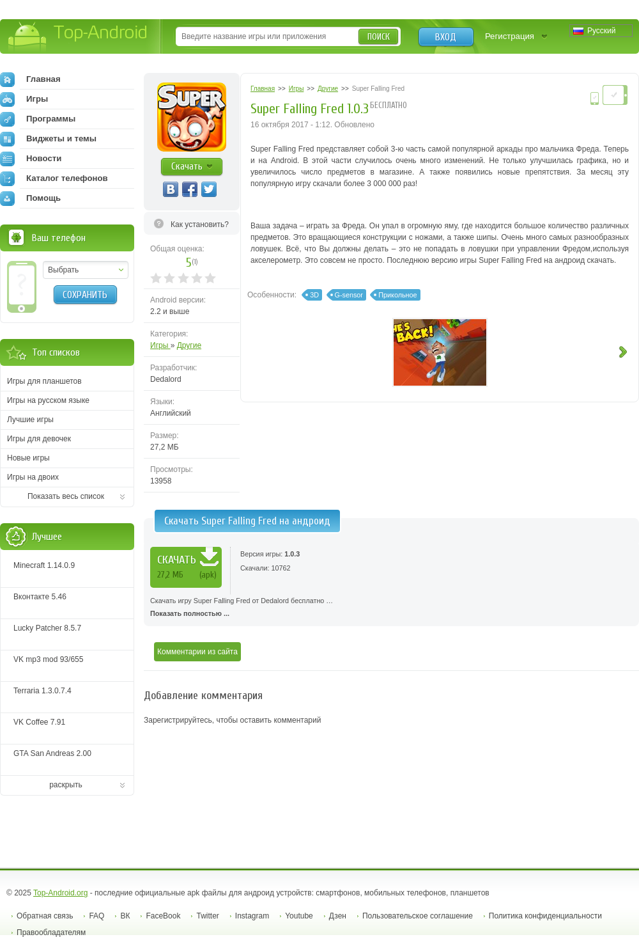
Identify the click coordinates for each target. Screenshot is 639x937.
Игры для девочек (39, 438)
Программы (37, 119)
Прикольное (397, 295)
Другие (189, 345)
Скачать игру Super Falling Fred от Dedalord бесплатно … (391, 608)
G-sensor (349, 295)
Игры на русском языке (48, 400)
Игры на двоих (33, 477)
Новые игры (28, 457)
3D (314, 295)
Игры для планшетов (44, 381)
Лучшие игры (30, 419)
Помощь (30, 198)
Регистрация (509, 36)
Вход (445, 37)
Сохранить (85, 295)
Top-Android (78, 37)
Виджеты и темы (48, 138)
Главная (30, 79)
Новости (30, 158)
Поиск (378, 36)
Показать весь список (65, 496)
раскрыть (65, 784)
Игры (160, 345)
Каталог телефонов (54, 178)
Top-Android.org (60, 892)
